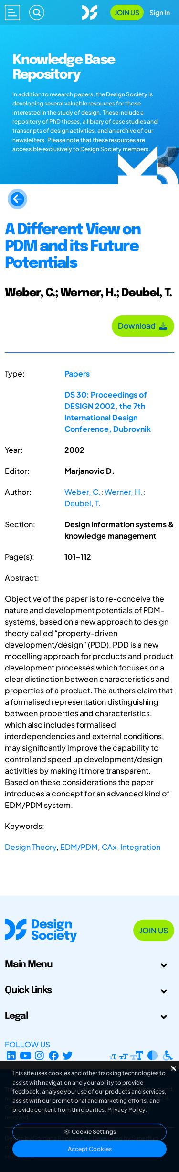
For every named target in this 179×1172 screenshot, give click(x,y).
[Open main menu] (12, 12)
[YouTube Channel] (25, 1056)
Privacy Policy (126, 1109)
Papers (77, 373)
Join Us (127, 12)
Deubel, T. (82, 503)
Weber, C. (82, 492)
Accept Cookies (90, 1148)
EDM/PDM (79, 847)
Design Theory (30, 847)
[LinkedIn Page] (11, 1056)
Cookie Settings (89, 1131)
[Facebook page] (53, 1056)
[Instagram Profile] (39, 1056)
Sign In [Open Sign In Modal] (159, 12)
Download (143, 326)
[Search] (36, 12)
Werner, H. (124, 492)
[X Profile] (68, 1056)
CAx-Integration (131, 847)
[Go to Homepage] (89, 11)
